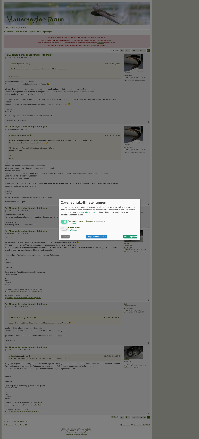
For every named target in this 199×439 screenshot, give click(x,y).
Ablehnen (65, 237)
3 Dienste (72, 230)
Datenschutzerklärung (88, 212)
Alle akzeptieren (130, 237)
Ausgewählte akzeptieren (96, 237)
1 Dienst (72, 223)
